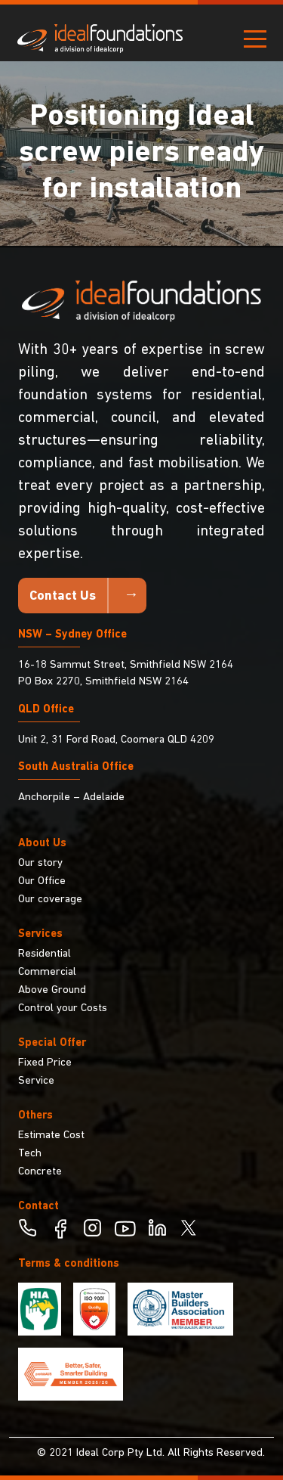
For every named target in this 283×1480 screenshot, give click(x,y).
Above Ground (52, 990)
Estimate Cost (51, 1135)
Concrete (40, 1171)
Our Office (42, 881)
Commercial (47, 972)
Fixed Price (45, 1063)
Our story (40, 863)
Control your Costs (62, 1008)
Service (36, 1081)
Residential (44, 954)
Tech (30, 1153)
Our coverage (50, 899)
